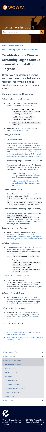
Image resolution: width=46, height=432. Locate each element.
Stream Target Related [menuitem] (13, 392)
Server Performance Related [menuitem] (15, 388)
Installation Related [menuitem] (13, 364)
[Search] (42, 32)
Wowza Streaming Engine (11, 50)
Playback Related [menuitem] (11, 372)
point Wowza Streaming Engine (25, 182)
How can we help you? (17, 27)
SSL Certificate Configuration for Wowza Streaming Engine (23, 333)
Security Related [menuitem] (11, 380)
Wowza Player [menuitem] (10, 396)
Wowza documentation (28, 317)
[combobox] (21, 32)
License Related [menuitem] (10, 368)
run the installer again (21, 130)
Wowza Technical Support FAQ (13, 45)
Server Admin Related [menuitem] (12, 384)
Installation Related (31, 50)
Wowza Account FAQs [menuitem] (10, 352)
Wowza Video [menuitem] (8, 400)
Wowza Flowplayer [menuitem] (9, 356)
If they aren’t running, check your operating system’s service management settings (24, 238)
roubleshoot (12, 332)
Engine (17, 340)
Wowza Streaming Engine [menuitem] (12, 360)
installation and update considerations (24, 155)
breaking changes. (35, 156)
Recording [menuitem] (9, 376)
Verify (37, 287)
